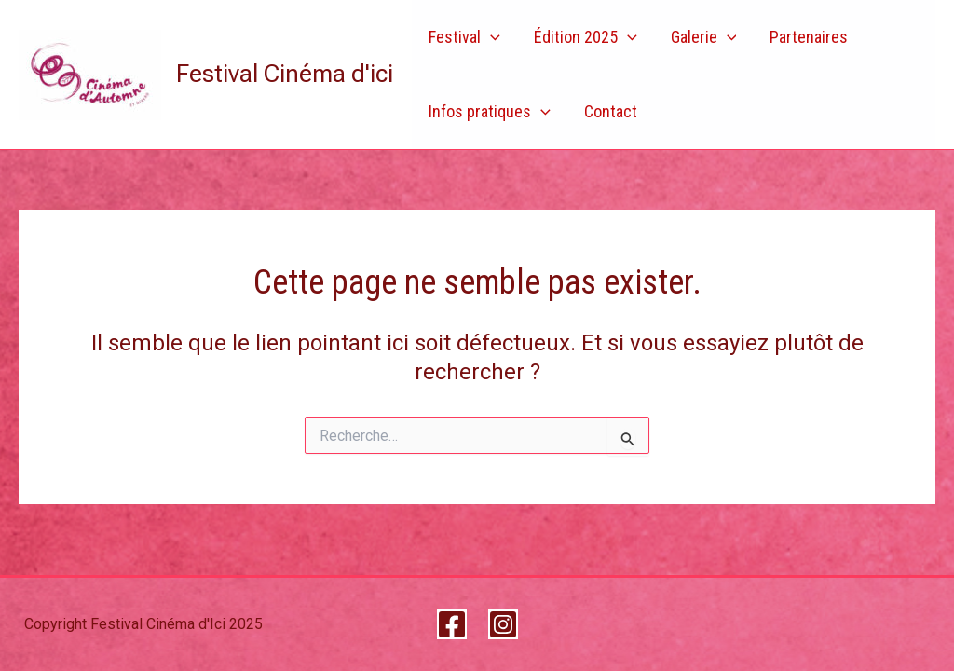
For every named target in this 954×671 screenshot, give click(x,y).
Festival (464, 37)
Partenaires (809, 37)
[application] (490, 37)
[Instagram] (503, 624)
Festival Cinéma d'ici (284, 74)
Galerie (704, 37)
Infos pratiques (490, 112)
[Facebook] (452, 624)
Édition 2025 (585, 37)
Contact (610, 111)
